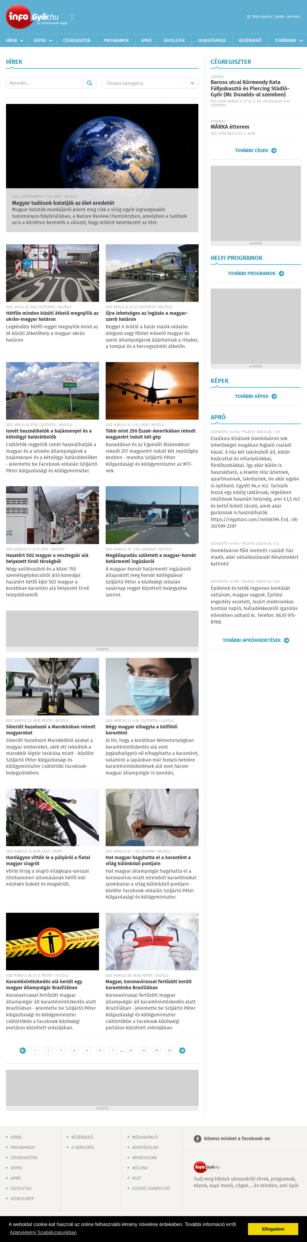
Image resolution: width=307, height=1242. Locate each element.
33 (130, 1050)
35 (156, 1050)
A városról (83, 1147)
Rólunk (140, 1168)
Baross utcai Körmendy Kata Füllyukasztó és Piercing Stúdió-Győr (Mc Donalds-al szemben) (250, 88)
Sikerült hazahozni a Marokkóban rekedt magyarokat (50, 730)
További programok (252, 273)
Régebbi (182, 1050)
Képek (40, 40)
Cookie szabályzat (151, 1188)
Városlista (72, 17)
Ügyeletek (174, 40)
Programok (116, 40)
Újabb (22, 1050)
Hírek (11, 40)
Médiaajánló (145, 1137)
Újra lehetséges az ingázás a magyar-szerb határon (147, 316)
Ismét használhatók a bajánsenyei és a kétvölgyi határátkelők (49, 434)
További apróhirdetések (252, 640)
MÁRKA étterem (230, 127)
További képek (251, 396)
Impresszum (144, 1158)
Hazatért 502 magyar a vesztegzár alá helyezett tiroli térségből (47, 558)
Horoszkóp (22, 1199)
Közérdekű (250, 40)
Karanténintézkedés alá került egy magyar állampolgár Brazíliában (44, 985)
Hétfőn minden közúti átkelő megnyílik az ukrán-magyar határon (52, 316)
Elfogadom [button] (273, 1229)
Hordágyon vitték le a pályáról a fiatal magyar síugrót (48, 861)
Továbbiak (285, 40)
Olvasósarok (212, 40)
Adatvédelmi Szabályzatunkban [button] (43, 1232)
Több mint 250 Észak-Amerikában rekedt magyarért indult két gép (151, 434)
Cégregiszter (77, 40)
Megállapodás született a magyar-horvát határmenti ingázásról (151, 558)
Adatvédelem (145, 1147)
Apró (146, 40)
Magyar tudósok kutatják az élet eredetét (63, 203)
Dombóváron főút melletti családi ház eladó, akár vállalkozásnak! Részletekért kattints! (255, 557)
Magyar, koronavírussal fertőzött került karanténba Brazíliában (149, 985)
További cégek (251, 150)
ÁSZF (136, 1178)
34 (143, 1050)
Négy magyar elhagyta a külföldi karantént (142, 730)
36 (169, 1050)
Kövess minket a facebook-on (237, 1139)
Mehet (89, 83)
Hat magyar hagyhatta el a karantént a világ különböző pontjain (148, 861)
